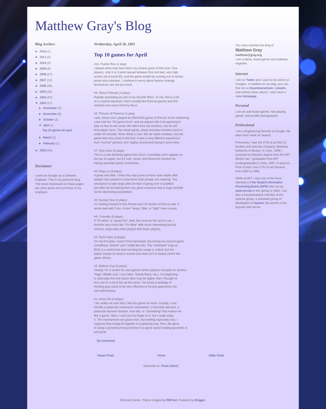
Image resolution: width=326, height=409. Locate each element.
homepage (249, 96)
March (47, 137)
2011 (43, 57)
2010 (43, 63)
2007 (43, 80)
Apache (259, 203)
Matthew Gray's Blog (93, 25)
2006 (43, 85)
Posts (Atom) (169, 366)
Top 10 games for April (120, 55)
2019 (43, 51)
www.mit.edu (243, 190)
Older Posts (216, 355)
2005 (43, 91)
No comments (106, 340)
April (46, 125)
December (50, 108)
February (49, 143)
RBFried (171, 400)
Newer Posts (105, 355)
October (49, 119)
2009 (43, 68)
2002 (43, 150)
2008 (43, 74)
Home (161, 355)
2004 (43, 97)
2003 (43, 103)
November (50, 114)
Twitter (250, 80)
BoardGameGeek (261, 88)
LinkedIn (280, 88)
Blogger (200, 400)
